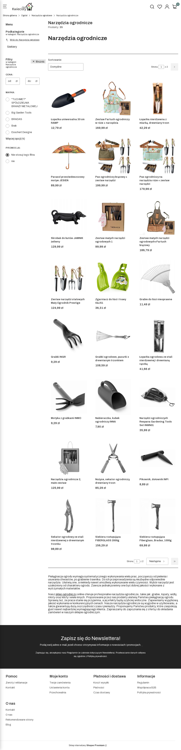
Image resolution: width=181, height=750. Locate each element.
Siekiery (12, 46)
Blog (8, 724)
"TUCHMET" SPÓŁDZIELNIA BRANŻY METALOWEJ (24, 103)
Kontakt (10, 687)
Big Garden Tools (21, 112)
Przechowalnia (57, 692)
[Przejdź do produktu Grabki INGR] (69, 336)
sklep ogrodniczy (66, 594)
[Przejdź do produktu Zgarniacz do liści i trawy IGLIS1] (113, 278)
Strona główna (10, 15)
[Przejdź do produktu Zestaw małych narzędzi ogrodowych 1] (113, 217)
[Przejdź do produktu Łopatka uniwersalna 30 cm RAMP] (69, 98)
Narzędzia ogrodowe (42, 15)
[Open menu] (5, 7)
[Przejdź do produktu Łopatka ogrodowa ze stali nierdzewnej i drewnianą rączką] (157, 336)
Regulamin (72, 653)
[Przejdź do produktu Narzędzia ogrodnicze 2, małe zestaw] (69, 458)
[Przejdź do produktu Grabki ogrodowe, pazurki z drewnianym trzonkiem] (113, 336)
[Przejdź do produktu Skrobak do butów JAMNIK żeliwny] (69, 217)
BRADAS (16, 119)
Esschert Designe (21, 132)
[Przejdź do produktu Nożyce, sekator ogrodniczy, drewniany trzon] (113, 458)
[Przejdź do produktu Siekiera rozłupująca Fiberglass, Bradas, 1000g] (157, 516)
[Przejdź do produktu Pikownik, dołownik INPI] (157, 458)
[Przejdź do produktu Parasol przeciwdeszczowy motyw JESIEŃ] (69, 156)
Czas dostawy (101, 692)
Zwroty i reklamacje (16, 682)
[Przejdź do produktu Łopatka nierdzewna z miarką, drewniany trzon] (157, 98)
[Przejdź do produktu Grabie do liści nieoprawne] (157, 278)
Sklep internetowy (86, 745)
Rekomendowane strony (19, 719)
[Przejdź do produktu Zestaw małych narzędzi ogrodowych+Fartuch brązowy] (157, 217)
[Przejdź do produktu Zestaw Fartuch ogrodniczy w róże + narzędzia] (113, 98)
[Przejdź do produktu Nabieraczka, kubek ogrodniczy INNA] (113, 397)
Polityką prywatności (97, 656)
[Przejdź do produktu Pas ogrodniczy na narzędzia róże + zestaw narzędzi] (157, 156)
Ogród (24, 15)
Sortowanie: (55, 60)
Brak (14, 125)
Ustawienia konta (59, 687)
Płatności (98, 687)
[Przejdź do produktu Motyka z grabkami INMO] (69, 397)
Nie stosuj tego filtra (23, 155)
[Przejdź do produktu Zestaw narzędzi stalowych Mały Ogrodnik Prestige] (69, 278)
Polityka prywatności (149, 692)
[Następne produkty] (157, 561)
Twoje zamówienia (60, 682)
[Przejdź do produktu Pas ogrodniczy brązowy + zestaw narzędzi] (113, 156)
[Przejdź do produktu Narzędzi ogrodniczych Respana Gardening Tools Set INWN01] (157, 397)
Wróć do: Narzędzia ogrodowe (22, 39)
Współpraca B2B (146, 687)
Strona (154, 67)
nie (13, 161)
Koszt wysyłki (101, 682)
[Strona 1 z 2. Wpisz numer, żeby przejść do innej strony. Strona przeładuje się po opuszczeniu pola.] (161, 67)
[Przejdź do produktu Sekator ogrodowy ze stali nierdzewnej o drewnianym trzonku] (69, 516)
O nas (9, 714)
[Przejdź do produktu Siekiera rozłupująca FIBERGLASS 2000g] (113, 516)
